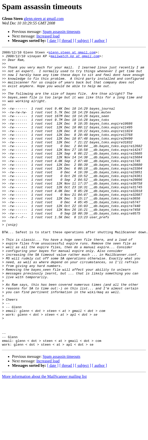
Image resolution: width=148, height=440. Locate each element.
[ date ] (52, 40)
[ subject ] (83, 40)
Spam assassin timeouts (61, 31)
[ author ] (99, 40)
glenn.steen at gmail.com (44, 18)
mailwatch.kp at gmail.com (75, 57)
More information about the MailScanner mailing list (44, 436)
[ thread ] (66, 40)
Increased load (48, 36)
